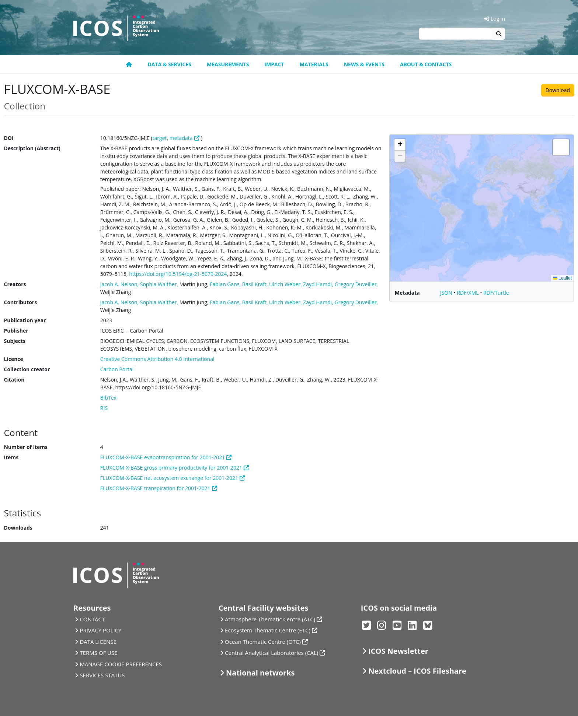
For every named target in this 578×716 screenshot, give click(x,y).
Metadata (407, 292)
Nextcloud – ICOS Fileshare (417, 671)
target (160, 137)
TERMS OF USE (98, 652)
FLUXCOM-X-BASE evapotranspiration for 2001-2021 (162, 457)
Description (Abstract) (32, 148)
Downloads (18, 527)
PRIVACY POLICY (100, 630)
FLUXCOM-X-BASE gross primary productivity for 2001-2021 (171, 467)
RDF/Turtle (496, 292)
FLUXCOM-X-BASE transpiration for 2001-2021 (155, 488)
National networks (260, 673)
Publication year (25, 320)
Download (558, 90)
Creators (15, 284)
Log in (494, 18)
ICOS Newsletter (398, 651)
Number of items (26, 446)
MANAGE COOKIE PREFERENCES (121, 664)
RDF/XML (468, 292)
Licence (13, 358)
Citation (14, 379)
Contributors (20, 302)
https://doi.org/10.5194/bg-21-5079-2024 (178, 273)
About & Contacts (426, 64)
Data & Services (169, 64)
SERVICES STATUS (102, 675)
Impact (274, 64)
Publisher (16, 330)
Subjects (15, 340)
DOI (9, 137)
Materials (314, 64)
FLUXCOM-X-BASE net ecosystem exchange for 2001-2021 (169, 477)
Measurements (228, 64)
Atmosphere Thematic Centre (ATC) (270, 619)
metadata (181, 137)
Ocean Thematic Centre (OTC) (263, 641)
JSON (447, 292)
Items (11, 457)
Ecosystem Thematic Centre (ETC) (267, 630)
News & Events (364, 64)
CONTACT (92, 619)
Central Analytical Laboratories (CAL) (271, 652)
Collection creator (27, 369)
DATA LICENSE (98, 641)
